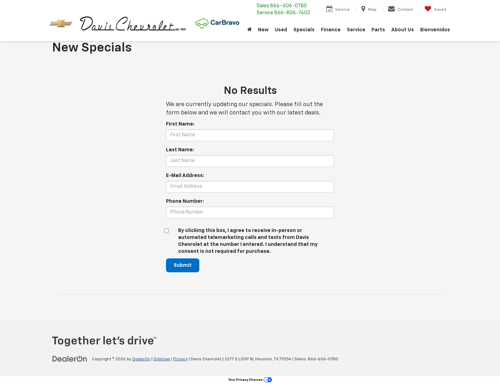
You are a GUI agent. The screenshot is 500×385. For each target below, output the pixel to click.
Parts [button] (378, 29)
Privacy (180, 359)
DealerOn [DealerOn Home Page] (141, 359)
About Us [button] (402, 29)
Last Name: (180, 149)
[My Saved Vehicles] (435, 9)
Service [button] (356, 29)
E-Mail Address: (185, 175)
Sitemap (161, 359)
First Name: (180, 124)
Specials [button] (304, 29)
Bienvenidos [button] (435, 29)
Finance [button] (331, 29)
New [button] (263, 29)
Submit (183, 265)
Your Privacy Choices (250, 380)
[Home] (249, 30)
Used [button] (281, 29)
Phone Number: (185, 201)
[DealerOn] (70, 358)
